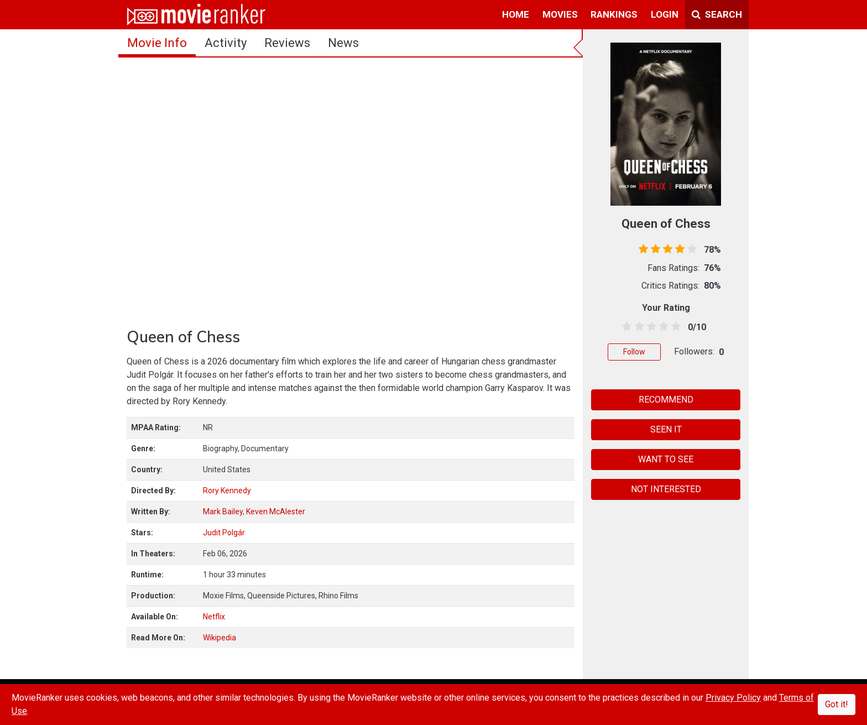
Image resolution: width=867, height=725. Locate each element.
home (515, 14)
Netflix (214, 616)
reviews (287, 43)
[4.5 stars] (674, 327)
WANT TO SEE (665, 459)
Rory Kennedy (227, 490)
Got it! (836, 704)
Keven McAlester (275, 511)
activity (226, 43)
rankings (614, 14)
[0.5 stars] (625, 327)
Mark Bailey (223, 511)
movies (560, 14)
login (664, 14)
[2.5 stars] (649, 327)
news (343, 43)
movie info (157, 43)
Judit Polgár (224, 532)
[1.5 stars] (637, 327)
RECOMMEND (666, 399)
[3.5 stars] (662, 327)
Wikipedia (219, 637)
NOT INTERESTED (666, 489)
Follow (634, 351)
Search (717, 14)
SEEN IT (666, 429)
